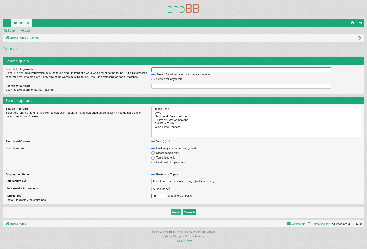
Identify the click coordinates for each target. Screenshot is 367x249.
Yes (156, 141)
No (167, 141)
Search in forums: (18, 108)
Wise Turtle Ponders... (256, 127)
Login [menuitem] (361, 24)
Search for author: (18, 85)
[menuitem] (352, 23)
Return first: (14, 195)
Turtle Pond (256, 109)
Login (28, 30)
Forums (23, 23)
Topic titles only (163, 157)
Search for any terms (166, 79)
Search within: (15, 148)
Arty (175, 236)
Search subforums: (18, 141)
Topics (171, 174)
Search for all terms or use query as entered (181, 74)
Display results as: (18, 174)
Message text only (165, 152)
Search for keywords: (20, 69)
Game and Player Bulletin (256, 116)
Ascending (183, 181)
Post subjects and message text (173, 148)
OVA (256, 113)
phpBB (170, 231)
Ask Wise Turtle (256, 123)
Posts (157, 174)
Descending (204, 181)
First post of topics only (168, 162)
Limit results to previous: (22, 188)
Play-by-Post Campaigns (256, 120)
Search (12, 30)
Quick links (8, 24)
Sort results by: (16, 180)
